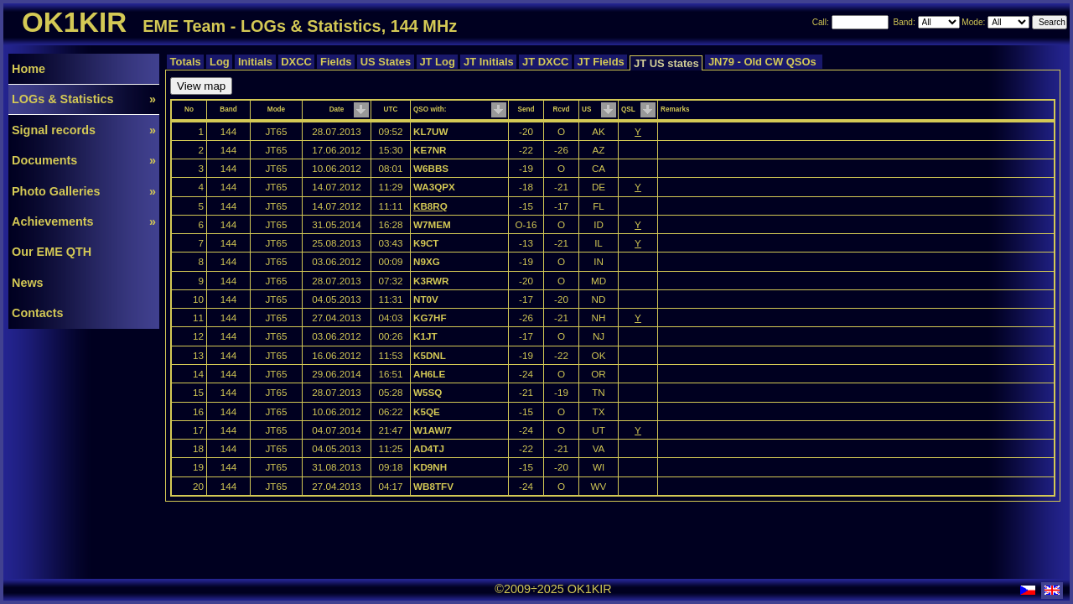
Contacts (38, 313)
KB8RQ (430, 205)
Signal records (84, 130)
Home (28, 69)
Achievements (84, 221)
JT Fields (600, 61)
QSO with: (429, 109)
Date (337, 109)
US (586, 109)
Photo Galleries (84, 191)
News (28, 282)
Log (219, 61)
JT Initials (488, 61)
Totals (185, 61)
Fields (336, 61)
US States (385, 61)
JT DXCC (545, 61)
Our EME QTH (51, 251)
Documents (84, 160)
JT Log (438, 61)
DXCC (296, 61)
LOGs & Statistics (84, 99)
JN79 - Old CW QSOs (763, 61)
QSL (628, 109)
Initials (255, 61)
